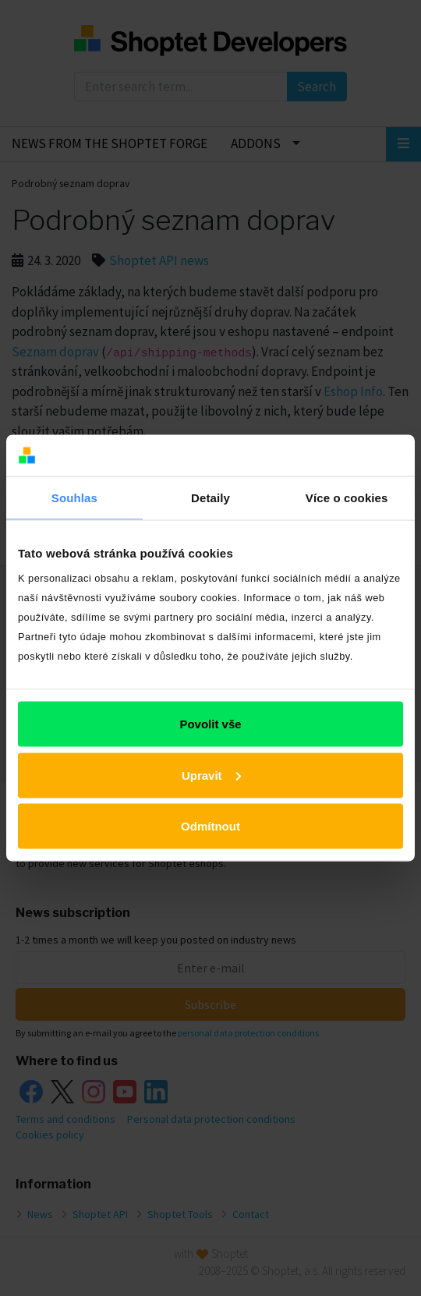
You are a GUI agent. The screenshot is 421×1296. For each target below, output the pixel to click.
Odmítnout (210, 826)
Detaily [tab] (210, 497)
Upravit (211, 774)
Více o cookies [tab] (347, 497)
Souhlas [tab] (74, 497)
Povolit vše (210, 724)
